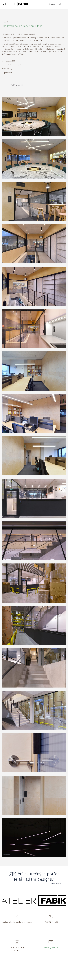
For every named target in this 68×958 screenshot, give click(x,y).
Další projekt (17, 85)
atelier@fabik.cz (51, 947)
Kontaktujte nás (55, 4)
